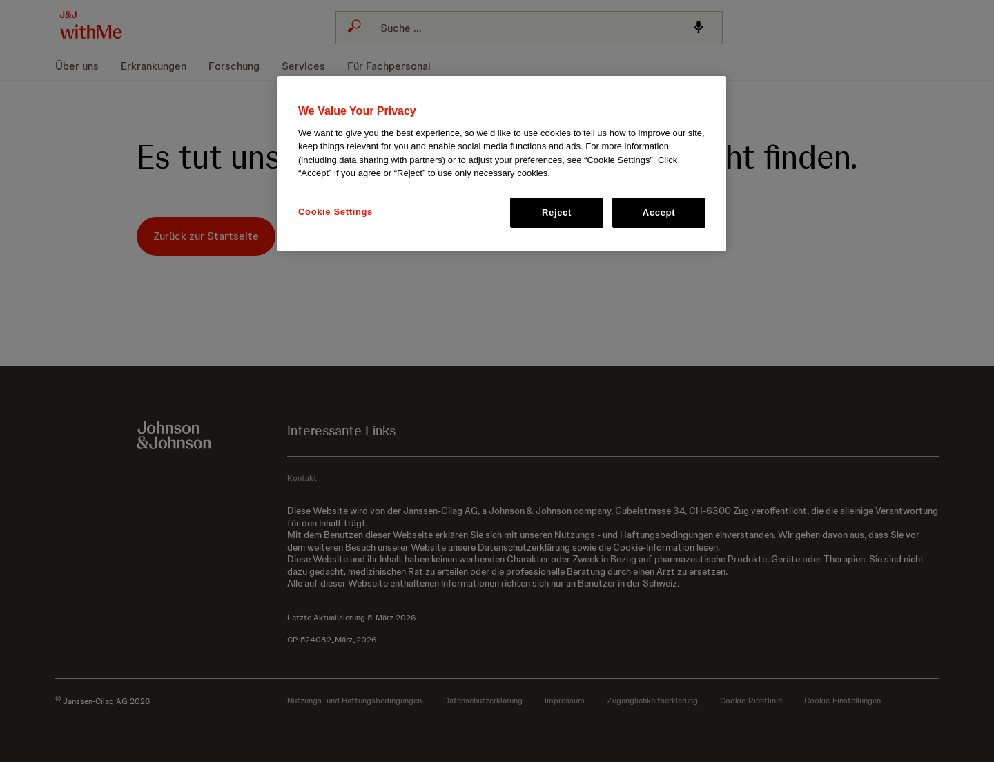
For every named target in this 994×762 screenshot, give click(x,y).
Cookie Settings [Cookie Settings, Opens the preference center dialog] (335, 212)
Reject (557, 212)
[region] (501, 163)
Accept (659, 212)
